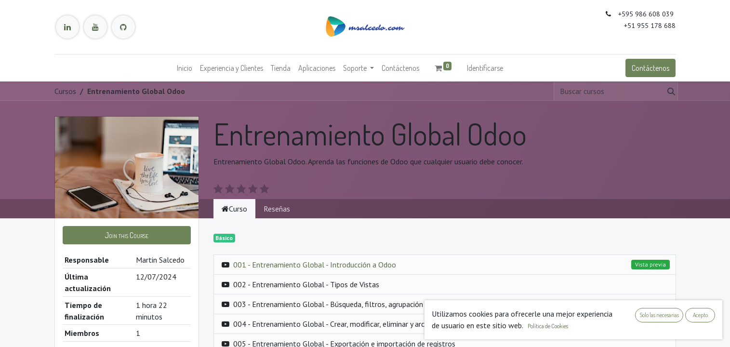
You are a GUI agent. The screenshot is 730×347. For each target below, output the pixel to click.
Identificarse (485, 68)
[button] (127, 235)
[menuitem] (184, 68)
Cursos (65, 91)
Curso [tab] (234, 209)
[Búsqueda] (669, 91)
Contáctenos (650, 68)
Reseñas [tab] (277, 209)
